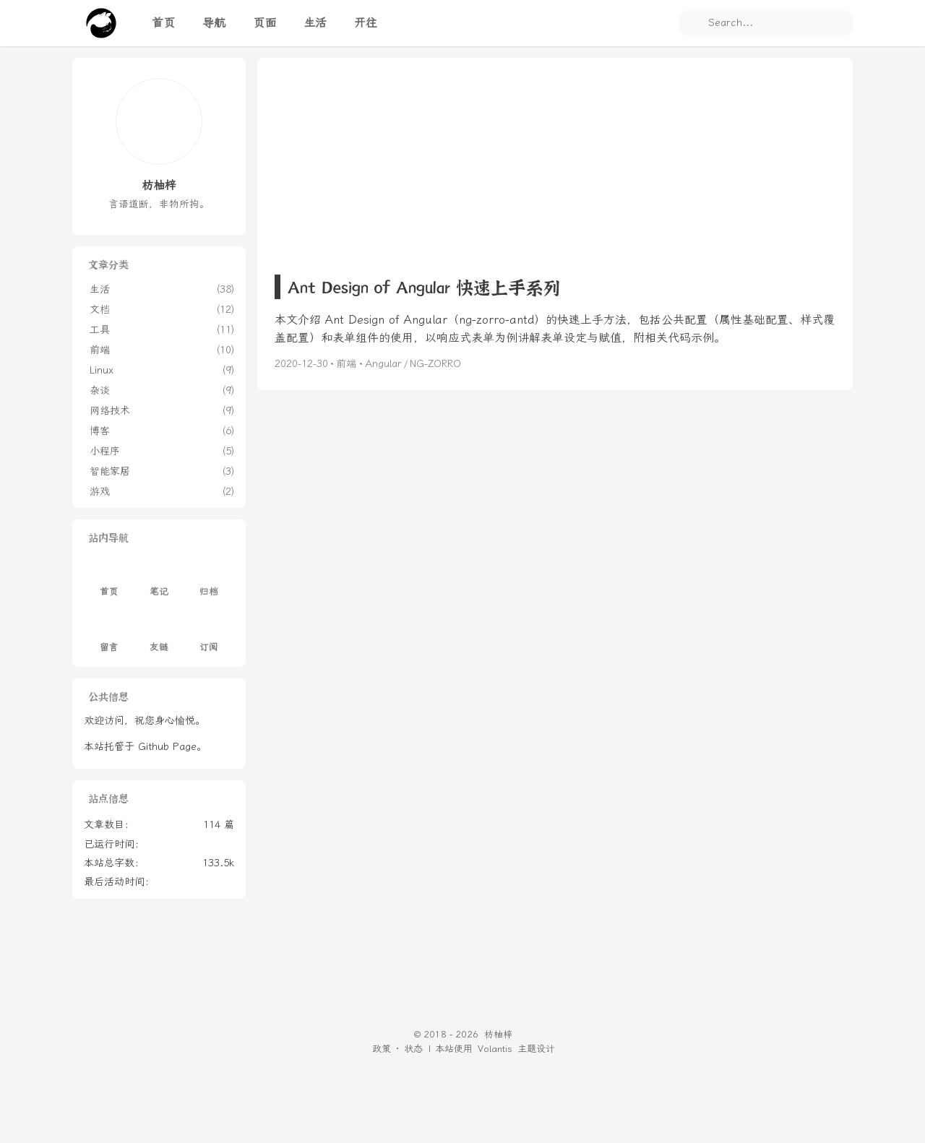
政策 (381, 1048)
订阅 (208, 635)
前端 (346, 364)
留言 (109, 635)
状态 (413, 1048)
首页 (109, 581)
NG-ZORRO (435, 364)
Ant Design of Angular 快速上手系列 (424, 286)
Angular (383, 364)
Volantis (495, 1048)
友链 (159, 635)
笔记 (159, 581)
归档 (208, 581)
